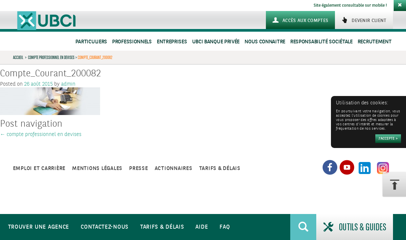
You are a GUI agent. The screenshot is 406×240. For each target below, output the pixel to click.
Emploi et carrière (39, 168)
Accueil (18, 57)
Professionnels (132, 42)
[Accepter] (388, 138)
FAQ (225, 227)
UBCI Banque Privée (216, 42)
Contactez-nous (104, 227)
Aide (201, 227)
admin (68, 84)
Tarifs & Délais (162, 227)
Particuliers (91, 42)
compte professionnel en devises (51, 57)
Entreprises (172, 42)
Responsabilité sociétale (321, 42)
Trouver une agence (38, 227)
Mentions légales (97, 168)
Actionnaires (173, 168)
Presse (138, 168)
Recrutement (375, 42)
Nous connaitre (265, 42)
